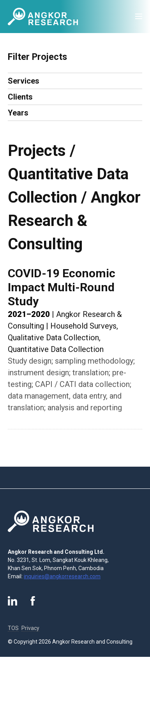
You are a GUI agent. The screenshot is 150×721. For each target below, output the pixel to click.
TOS (13, 628)
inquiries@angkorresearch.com (62, 576)
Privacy (30, 628)
